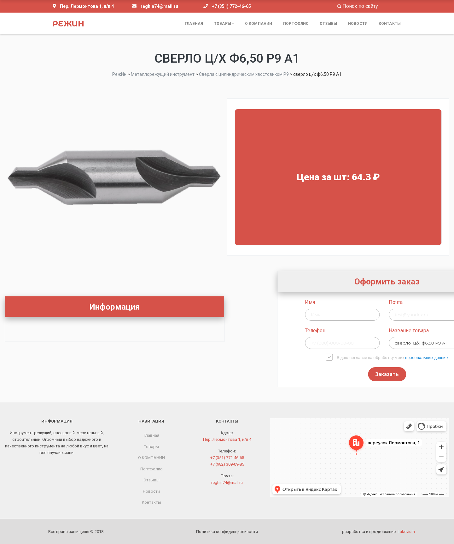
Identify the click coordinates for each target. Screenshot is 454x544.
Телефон (375, 331)
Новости (358, 23)
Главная (194, 23)
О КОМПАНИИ (258, 23)
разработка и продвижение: (378, 531)
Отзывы (328, 23)
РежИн (68, 24)
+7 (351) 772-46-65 (231, 6)
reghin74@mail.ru (159, 6)
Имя (370, 302)
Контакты (390, 23)
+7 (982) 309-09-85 (227, 464)
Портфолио (296, 23)
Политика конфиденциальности (227, 531)
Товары (222, 23)
